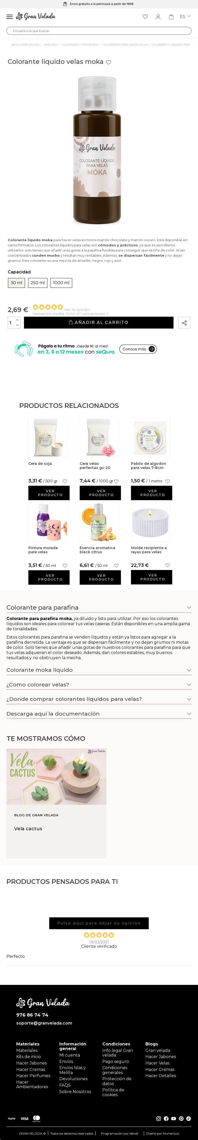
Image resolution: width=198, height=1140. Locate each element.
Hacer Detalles (160, 1075)
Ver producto (50, 493)
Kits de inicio (28, 1056)
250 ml (38, 283)
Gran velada (157, 1050)
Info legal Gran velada (117, 1053)
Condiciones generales (114, 1070)
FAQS (65, 1085)
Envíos (66, 1061)
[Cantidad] (14, 323)
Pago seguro (115, 1061)
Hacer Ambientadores (32, 1084)
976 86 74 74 (32, 1015)
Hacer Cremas (30, 1069)
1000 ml (61, 283)
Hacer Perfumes (33, 1075)
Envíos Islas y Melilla (72, 1070)
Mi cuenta (69, 1055)
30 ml (16, 283)
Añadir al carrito (99, 322)
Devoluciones (73, 1078)
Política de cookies (113, 1092)
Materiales (26, 1050)
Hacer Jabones (31, 1063)
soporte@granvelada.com (43, 1023)
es (185, 16)
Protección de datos (116, 1081)
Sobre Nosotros (75, 1091)
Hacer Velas (157, 1063)
